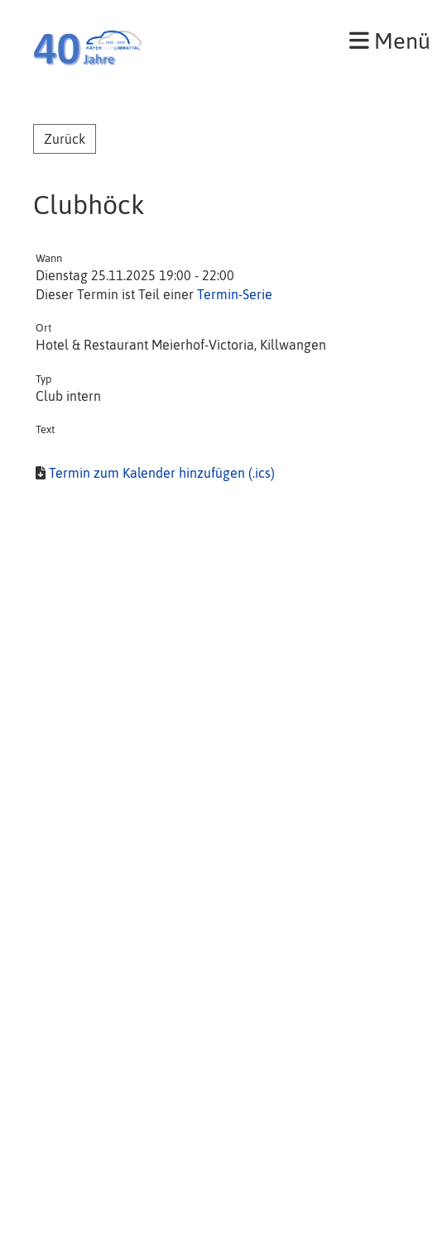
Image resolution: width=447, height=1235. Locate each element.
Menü (389, 41)
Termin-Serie (234, 294)
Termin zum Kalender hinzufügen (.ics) (162, 472)
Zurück (64, 138)
